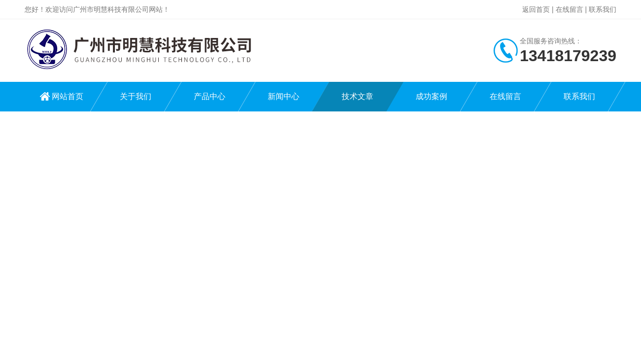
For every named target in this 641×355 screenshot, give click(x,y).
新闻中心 (283, 96)
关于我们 (135, 96)
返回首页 (536, 9)
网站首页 (67, 96)
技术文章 (357, 96)
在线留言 (569, 9)
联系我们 (602, 9)
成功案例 (431, 96)
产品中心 (209, 96)
